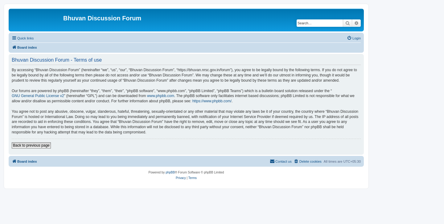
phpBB (170, 172)
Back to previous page (31, 145)
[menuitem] (354, 38)
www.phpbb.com (160, 96)
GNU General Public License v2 (38, 96)
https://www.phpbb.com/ (212, 101)
